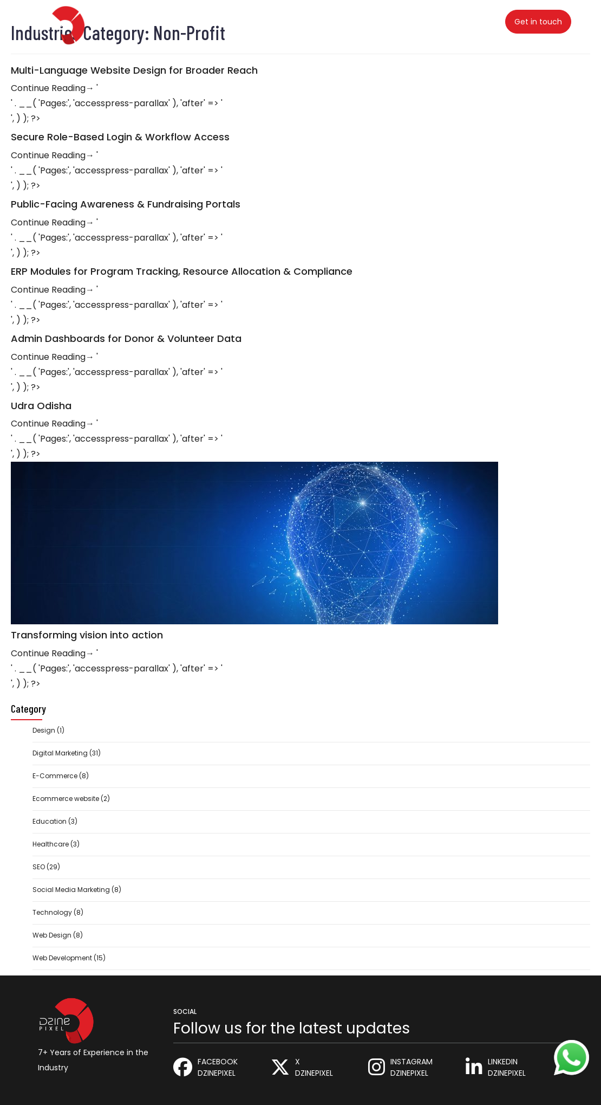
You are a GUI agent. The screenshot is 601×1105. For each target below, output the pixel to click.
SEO (38, 866)
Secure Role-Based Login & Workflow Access (120, 137)
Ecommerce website (65, 798)
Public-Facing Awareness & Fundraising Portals (125, 204)
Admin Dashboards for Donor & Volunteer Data (126, 338)
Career (339, 21)
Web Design (51, 935)
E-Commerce (54, 775)
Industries (245, 21)
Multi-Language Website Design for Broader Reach (134, 70)
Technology (52, 912)
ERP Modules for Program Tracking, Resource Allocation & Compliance (181, 271)
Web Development (62, 957)
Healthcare (50, 844)
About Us (392, 21)
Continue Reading (52, 88)
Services (186, 21)
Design (43, 730)
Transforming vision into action (87, 635)
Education (49, 821)
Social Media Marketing (71, 889)
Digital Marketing (60, 753)
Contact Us (458, 21)
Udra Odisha (41, 405)
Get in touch (538, 21)
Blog (296, 21)
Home (138, 21)
